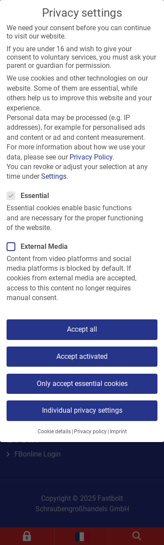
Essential (31, 195)
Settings (53, 176)
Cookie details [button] (54, 431)
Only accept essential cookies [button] (82, 383)
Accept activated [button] (82, 356)
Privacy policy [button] (90, 431)
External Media (40, 246)
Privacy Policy (91, 157)
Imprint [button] (118, 431)
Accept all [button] (82, 329)
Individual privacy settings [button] (82, 410)
